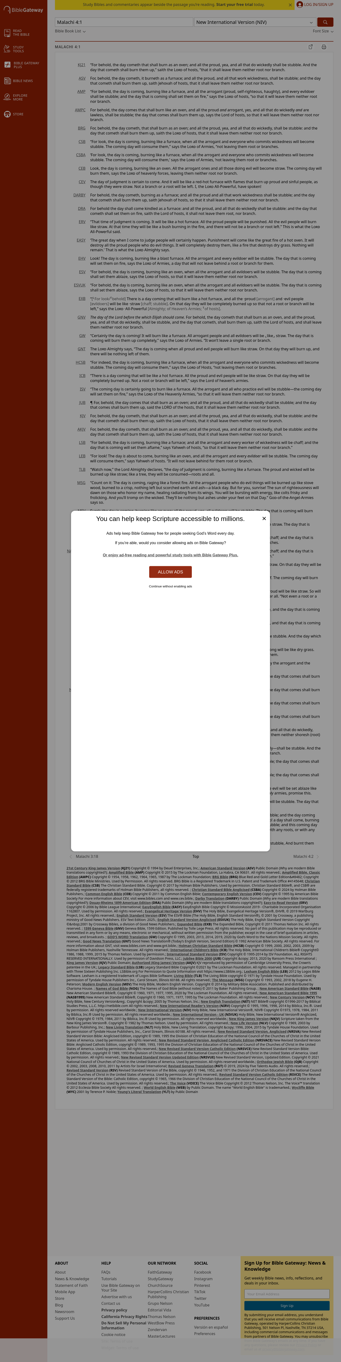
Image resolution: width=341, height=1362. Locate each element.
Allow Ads (170, 571)
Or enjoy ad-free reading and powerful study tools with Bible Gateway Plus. (170, 555)
